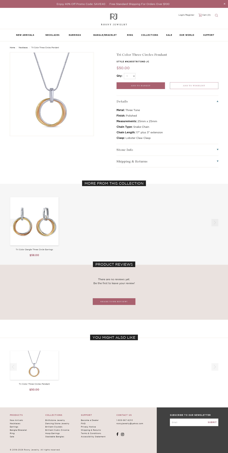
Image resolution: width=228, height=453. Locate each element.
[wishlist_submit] (194, 85)
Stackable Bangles (54, 437)
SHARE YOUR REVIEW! (114, 301)
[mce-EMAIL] (194, 422)
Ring (130, 35)
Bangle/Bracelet (105, 35)
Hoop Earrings (52, 433)
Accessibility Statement (93, 437)
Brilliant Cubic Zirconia (57, 430)
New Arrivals (25, 35)
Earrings (75, 35)
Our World (186, 35)
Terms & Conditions (91, 433)
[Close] (225, 3)
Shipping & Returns (91, 430)
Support (208, 35)
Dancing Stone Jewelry (57, 423)
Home (12, 48)
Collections (149, 35)
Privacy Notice (88, 427)
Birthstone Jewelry (55, 420)
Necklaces (52, 35)
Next (215, 48)
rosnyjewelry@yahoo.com (129, 423)
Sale (169, 35)
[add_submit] (141, 85)
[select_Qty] (129, 76)
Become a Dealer (90, 420)
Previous (205, 48)
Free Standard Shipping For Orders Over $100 (139, 3)
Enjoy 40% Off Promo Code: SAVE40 (81, 3)
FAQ (83, 423)
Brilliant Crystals (53, 427)
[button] (214, 222)
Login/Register (186, 15)
